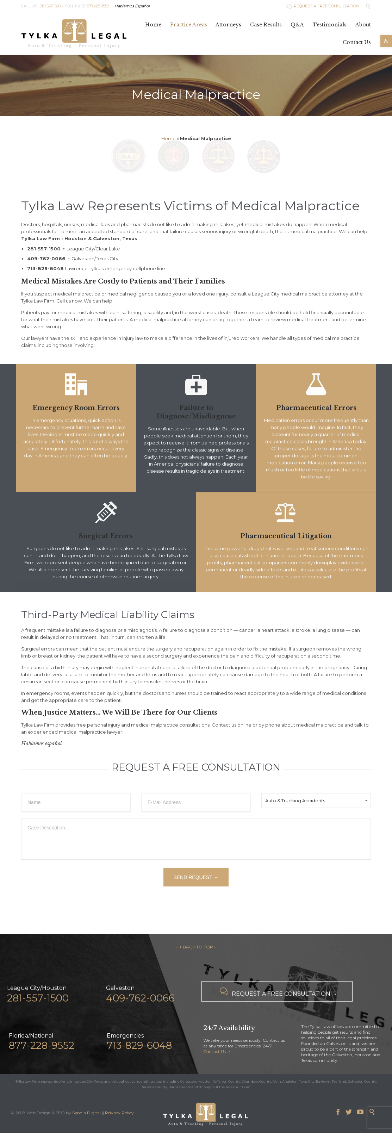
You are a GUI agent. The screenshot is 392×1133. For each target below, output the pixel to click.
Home (168, 138)
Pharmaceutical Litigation (286, 550)
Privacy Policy (119, 1112)
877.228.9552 (98, 6)
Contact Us (214, 1051)
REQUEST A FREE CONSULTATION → (325, 6)
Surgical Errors (106, 536)
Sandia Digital (86, 1112)
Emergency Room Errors (76, 425)
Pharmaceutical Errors (316, 425)
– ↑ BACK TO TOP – (196, 947)
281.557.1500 (50, 6)
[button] (386, 41)
